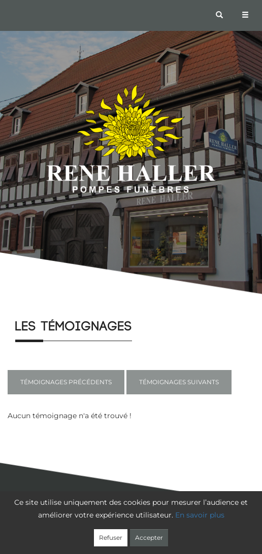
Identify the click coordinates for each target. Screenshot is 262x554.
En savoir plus (199, 515)
